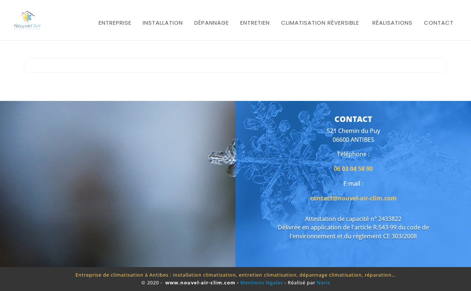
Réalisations (392, 23)
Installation (163, 23)
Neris (323, 282)
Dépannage (211, 23)
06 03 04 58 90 (353, 169)
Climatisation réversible (320, 23)
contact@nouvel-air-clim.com (353, 198)
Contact (439, 23)
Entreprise (115, 23)
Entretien (255, 23)
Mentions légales (262, 282)
